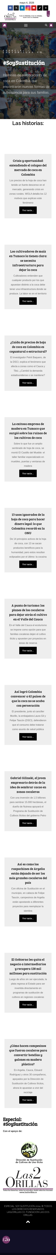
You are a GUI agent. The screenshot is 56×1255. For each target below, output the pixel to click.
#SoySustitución (24, 63)
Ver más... (28, 210)
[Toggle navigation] (26, 25)
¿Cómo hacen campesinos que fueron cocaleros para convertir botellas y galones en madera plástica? (28, 1054)
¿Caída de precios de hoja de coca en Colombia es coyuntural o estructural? (28, 346)
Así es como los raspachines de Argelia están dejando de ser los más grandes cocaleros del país (28, 873)
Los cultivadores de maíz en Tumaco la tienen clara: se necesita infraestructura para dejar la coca (28, 260)
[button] (46, 25)
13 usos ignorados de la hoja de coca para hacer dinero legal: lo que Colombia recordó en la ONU (28, 523)
